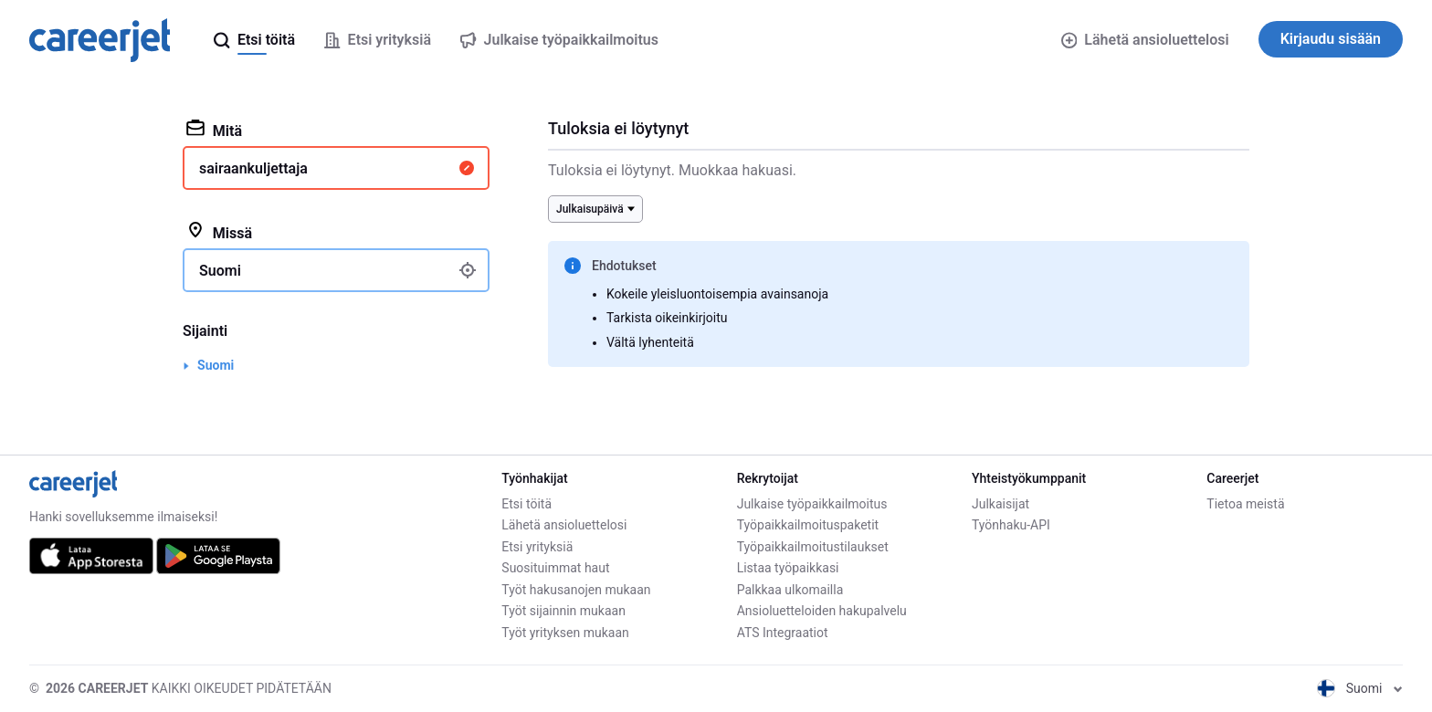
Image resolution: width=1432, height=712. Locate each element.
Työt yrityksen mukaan (564, 632)
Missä (219, 232)
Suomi (215, 365)
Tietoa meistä (1245, 504)
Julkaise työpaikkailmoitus (812, 504)
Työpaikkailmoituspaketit (808, 525)
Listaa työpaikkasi (788, 567)
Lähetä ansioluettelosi (1145, 39)
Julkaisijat (1000, 504)
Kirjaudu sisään (1330, 38)
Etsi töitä (526, 504)
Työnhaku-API (1011, 525)
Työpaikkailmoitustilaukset (813, 546)
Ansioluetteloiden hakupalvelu (822, 610)
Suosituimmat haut (555, 567)
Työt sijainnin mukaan (563, 610)
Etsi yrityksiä (537, 546)
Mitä (214, 130)
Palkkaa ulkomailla (790, 589)
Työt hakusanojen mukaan (575, 589)
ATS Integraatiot (782, 632)
